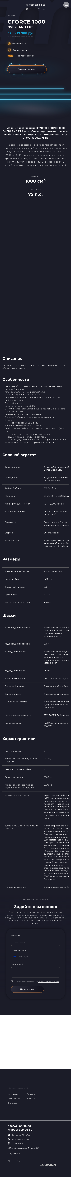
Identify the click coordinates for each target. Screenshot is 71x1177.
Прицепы (31, 1094)
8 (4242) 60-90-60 (19, 1126)
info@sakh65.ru (14, 1153)
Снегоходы (12, 1103)
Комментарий (17, 964)
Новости (31, 1098)
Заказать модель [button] (27, 69)
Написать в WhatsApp (37, 9)
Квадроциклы (14, 1098)
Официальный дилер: (15, 1161)
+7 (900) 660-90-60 (35, 5)
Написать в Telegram (20, 1139)
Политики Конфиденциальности (48, 981)
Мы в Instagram (18, 1143)
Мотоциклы (13, 1094)
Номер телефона (18, 950)
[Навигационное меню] (66, 5)
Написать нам (27, 989)
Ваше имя (15, 936)
